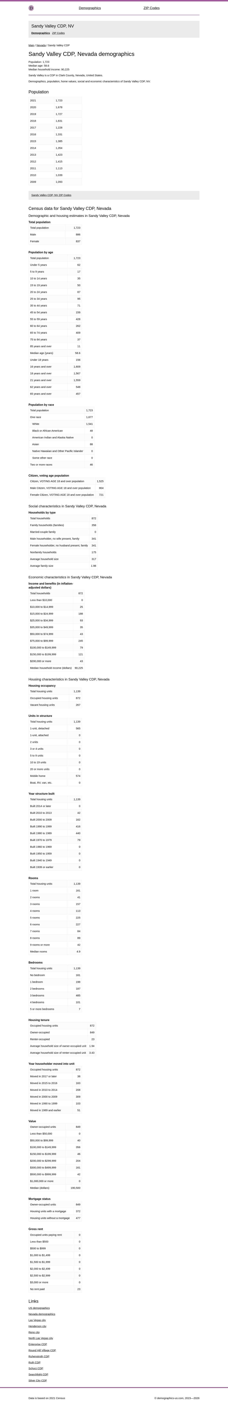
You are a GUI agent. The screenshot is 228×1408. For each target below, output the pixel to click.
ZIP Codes (152, 8)
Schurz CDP (35, 1368)
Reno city (34, 1332)
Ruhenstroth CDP (39, 1356)
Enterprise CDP (37, 1344)
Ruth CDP (34, 1362)
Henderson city (37, 1326)
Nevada (41, 45)
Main (31, 45)
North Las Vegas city (40, 1338)
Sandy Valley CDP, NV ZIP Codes (51, 195)
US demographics (39, 1307)
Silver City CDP (37, 1380)
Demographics (90, 8)
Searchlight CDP (38, 1374)
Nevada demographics (41, 1314)
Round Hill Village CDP (42, 1350)
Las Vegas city (37, 1320)
